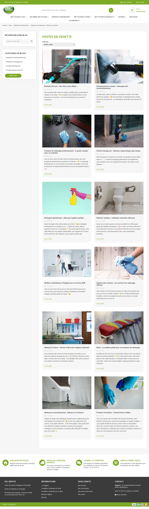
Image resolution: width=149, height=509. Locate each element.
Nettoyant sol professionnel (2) (16, 57)
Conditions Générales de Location (52, 491)
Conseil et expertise (94, 461)
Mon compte (82, 485)
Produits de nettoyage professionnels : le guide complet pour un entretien (66, 152)
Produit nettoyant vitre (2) (14, 70)
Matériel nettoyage (38, 17)
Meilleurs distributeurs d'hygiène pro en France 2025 (64, 283)
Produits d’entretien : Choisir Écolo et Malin (113, 412)
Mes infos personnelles (85, 491)
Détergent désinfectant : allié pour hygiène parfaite (64, 218)
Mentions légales (46, 494)
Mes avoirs (81, 494)
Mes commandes (83, 488)
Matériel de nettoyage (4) (14, 62)
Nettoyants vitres (82, 17)
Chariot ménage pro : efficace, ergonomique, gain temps (118, 151)
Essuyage (133, 17)
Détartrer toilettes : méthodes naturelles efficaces (115, 218)
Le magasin (45, 485)
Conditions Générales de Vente (51, 488)
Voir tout (13, 75)
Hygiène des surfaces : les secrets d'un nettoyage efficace (115, 284)
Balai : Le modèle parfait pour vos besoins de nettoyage (118, 347)
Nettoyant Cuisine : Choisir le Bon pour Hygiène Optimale (66, 347)
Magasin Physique (19, 461)
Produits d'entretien (60, 17)
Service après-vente (130, 461)
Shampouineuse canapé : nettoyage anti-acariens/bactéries (112, 87)
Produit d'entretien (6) (13, 66)
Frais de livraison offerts (56, 462)
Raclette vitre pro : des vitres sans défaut (60, 86)
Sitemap (43, 497)
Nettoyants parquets (104, 17)
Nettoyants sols (18, 17)
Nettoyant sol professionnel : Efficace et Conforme (64, 412)
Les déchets (74, 20)
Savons (121, 17)
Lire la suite (48, 104)
